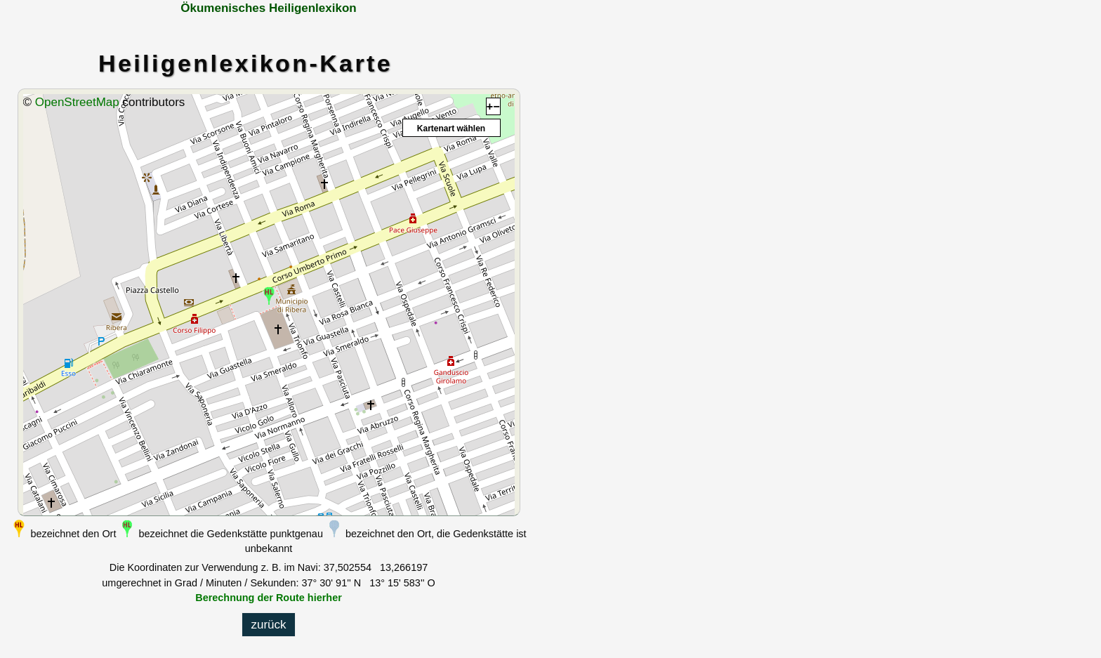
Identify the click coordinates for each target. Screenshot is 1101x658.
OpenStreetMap (77, 102)
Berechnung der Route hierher (268, 597)
